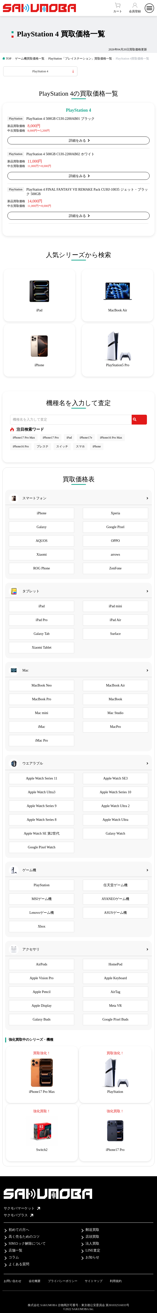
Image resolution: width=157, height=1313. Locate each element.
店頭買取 (92, 1236)
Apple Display (42, 1006)
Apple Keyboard (115, 978)
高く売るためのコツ (24, 1236)
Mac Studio (115, 713)
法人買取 (92, 1243)
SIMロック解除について (27, 1243)
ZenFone (115, 568)
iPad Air (115, 620)
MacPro (115, 727)
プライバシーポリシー (62, 1281)
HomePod (115, 964)
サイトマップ (93, 1281)
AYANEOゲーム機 (115, 899)
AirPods (41, 964)
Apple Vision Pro (42, 978)
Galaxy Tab (41, 634)
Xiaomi (41, 554)
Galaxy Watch (115, 833)
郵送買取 (92, 1230)
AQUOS (41, 541)
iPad (69, 437)
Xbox (41, 926)
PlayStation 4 (40, 71)
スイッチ (62, 446)
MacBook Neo (41, 685)
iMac (41, 727)
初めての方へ (19, 1230)
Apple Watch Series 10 (115, 792)
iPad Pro (41, 620)
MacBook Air (115, 685)
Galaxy (41, 527)
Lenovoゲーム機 (41, 913)
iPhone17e (86, 437)
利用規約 (116, 1281)
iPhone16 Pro (21, 446)
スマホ (80, 446)
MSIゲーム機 (42, 899)
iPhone (97, 446)
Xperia (115, 513)
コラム (14, 1257)
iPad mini (115, 606)
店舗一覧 (15, 1250)
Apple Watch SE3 (115, 778)
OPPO (115, 541)
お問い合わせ (12, 1281)
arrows (115, 554)
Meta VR (115, 1006)
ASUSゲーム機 (115, 913)
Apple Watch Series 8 (42, 820)
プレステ (42, 446)
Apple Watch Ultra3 (41, 792)
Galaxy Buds (42, 1019)
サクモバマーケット (22, 1208)
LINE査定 (93, 1250)
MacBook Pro (41, 699)
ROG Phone (41, 568)
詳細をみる (77, 140)
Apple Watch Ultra (115, 820)
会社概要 (35, 1281)
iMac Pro (41, 740)
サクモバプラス (18, 1215)
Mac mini (41, 713)
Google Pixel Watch (41, 847)
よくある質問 (19, 1264)
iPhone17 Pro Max (24, 437)
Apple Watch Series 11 (41, 778)
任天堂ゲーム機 (115, 885)
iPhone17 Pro (51, 437)
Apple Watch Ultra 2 (115, 806)
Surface (115, 634)
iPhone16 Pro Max (111, 437)
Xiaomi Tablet (41, 647)
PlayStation (42, 885)
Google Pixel (115, 527)
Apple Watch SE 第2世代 (41, 833)
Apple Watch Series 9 (42, 806)
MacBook (115, 699)
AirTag (115, 992)
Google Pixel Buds (115, 1019)
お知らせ (92, 1257)
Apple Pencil (42, 992)
